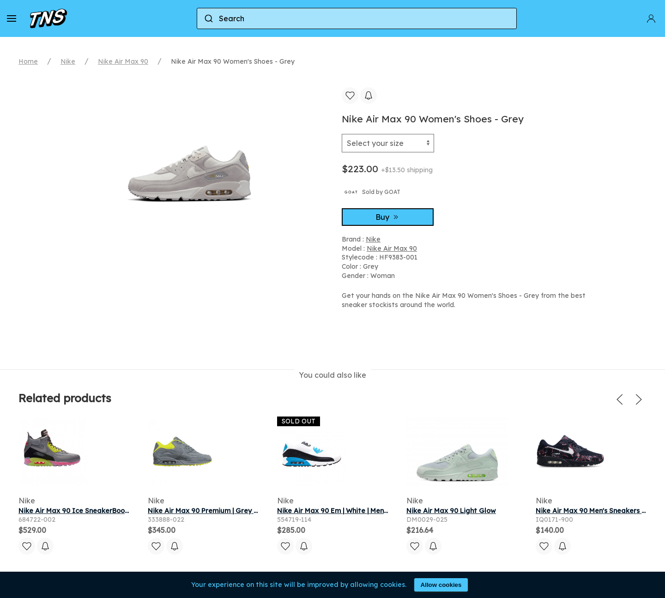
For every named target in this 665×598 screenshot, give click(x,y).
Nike (67, 61)
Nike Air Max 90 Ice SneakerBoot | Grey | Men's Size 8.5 (108, 511)
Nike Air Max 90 (123, 61)
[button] (11, 18)
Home (28, 61)
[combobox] (357, 18)
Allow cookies (441, 584)
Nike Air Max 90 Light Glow (451, 511)
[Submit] (208, 18)
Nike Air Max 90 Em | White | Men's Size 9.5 (346, 511)
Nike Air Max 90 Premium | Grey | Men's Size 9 (222, 511)
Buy (387, 217)
